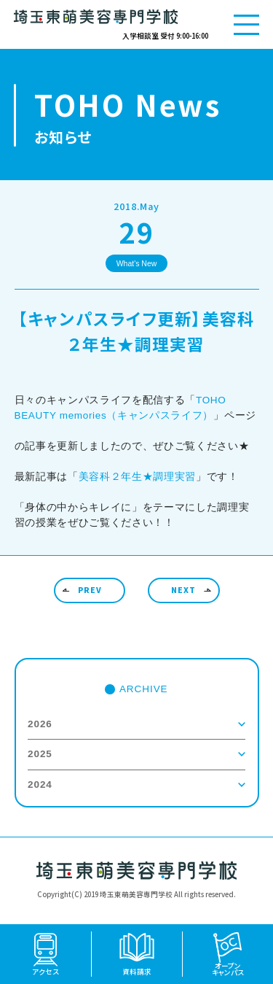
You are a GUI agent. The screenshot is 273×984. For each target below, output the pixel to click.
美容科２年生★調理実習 (137, 476)
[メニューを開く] (246, 24)
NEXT (183, 589)
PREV (90, 589)
